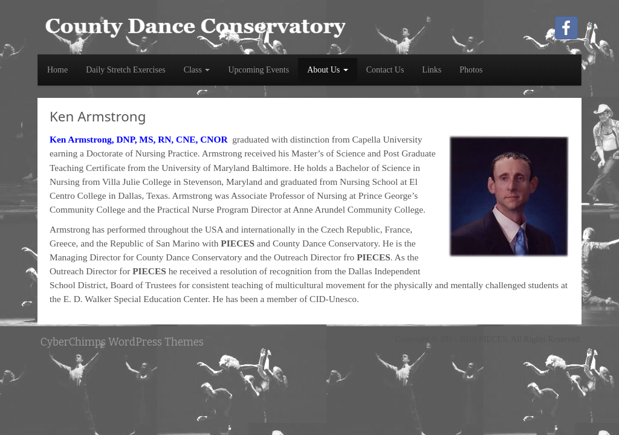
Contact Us (385, 69)
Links (431, 69)
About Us (327, 69)
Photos (470, 69)
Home (57, 69)
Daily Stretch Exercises (125, 69)
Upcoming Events (258, 69)
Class (197, 69)
